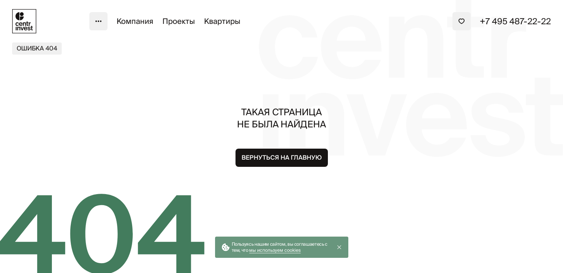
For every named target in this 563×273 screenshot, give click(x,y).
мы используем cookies (275, 250)
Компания (135, 21)
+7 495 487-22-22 (515, 21)
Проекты (178, 21)
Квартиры (222, 21)
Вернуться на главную (282, 158)
